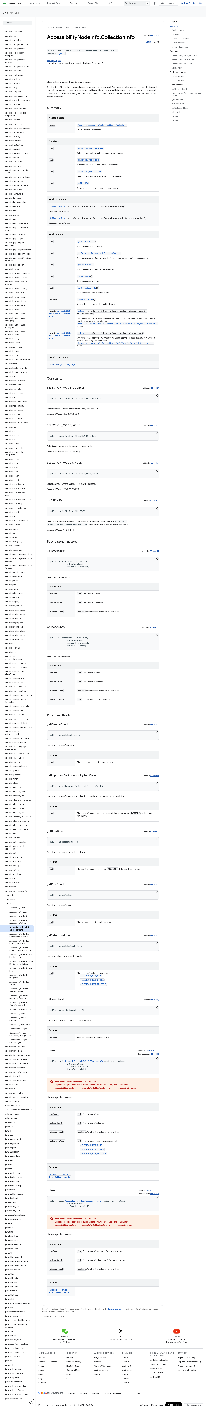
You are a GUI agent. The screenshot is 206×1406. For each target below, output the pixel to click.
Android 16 (127, 1361)
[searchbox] (17, 23)
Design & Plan (53, 3)
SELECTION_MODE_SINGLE (89, 171)
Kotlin (148, 42)
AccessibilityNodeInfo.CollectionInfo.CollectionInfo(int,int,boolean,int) (118, 323)
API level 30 (154, 551)
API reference (11, 13)
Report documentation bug (189, 1361)
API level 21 (154, 388)
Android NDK (155, 1377)
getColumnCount (86, 241)
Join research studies (187, 1370)
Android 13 (126, 1374)
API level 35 (154, 501)
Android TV (99, 1374)
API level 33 (154, 1054)
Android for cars (101, 1370)
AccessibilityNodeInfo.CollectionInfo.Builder (102, 125)
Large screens (100, 1357)
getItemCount (84, 264)
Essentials (32, 3)
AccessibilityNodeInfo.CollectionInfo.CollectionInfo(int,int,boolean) (115, 343)
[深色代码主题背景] (157, 395)
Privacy (69, 1374)
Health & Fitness (72, 1366)
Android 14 (127, 1370)
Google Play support (186, 1366)
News (40, 1374)
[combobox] (137, 3)
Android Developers (54, 27)
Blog (40, 1378)
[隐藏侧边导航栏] (31, 1401)
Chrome (83, 1393)
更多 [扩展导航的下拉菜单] (111, 3)
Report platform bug (186, 1357)
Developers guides (158, 1364)
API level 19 (154, 35)
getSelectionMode (87, 288)
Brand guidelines (63, 1405)
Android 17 (126, 1357)
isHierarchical (85, 299)
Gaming (69, 1357)
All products (134, 1393)
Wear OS (98, 1361)
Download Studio (157, 1373)
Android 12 (126, 1378)
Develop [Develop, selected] (74, 3)
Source (41, 1370)
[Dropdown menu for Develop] (81, 3)
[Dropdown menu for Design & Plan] (63, 3)
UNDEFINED (83, 183)
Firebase (95, 1393)
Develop (69, 27)
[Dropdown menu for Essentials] (40, 3)
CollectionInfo (57, 206)
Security (41, 1366)
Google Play (93, 3)
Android (41, 1357)
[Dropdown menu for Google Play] (102, 3)
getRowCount (84, 276)
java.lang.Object (54, 60)
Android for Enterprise (47, 1361)
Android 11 (126, 1383)
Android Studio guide (159, 1360)
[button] (17, 32)
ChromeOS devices (102, 1366)
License (50, 1405)
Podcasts (42, 1383)
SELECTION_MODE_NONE (88, 160)
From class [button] (64, 364)
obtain (81, 311)
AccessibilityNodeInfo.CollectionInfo (60, 314)
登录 (201, 3)
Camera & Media (73, 1370)
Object (60, 53)
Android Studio (188, 3)
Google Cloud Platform (114, 1393)
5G (67, 1378)
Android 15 (126, 1366)
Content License (114, 1309)
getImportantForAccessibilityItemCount (98, 253)
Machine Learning (73, 1361)
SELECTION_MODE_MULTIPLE (90, 148)
